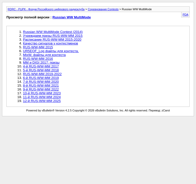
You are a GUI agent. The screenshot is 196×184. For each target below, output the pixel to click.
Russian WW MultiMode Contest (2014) (53, 32)
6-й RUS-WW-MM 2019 (41, 78)
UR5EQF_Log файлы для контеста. (51, 51)
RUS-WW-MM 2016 (38, 59)
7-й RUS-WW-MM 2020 (41, 82)
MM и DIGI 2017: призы (41, 62)
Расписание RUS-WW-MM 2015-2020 (52, 39)
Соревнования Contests (103, 9)
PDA (185, 14)
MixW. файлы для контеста (44, 55)
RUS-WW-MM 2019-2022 (42, 74)
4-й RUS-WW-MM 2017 (41, 66)
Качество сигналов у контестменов (50, 43)
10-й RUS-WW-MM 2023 (42, 93)
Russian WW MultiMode (72, 17)
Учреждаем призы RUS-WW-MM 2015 (52, 36)
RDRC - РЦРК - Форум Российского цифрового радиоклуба (46, 9)
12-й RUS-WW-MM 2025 (42, 101)
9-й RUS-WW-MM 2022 (41, 89)
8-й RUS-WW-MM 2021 (41, 85)
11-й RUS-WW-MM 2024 (42, 97)
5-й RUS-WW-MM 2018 (41, 70)
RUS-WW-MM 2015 (38, 47)
